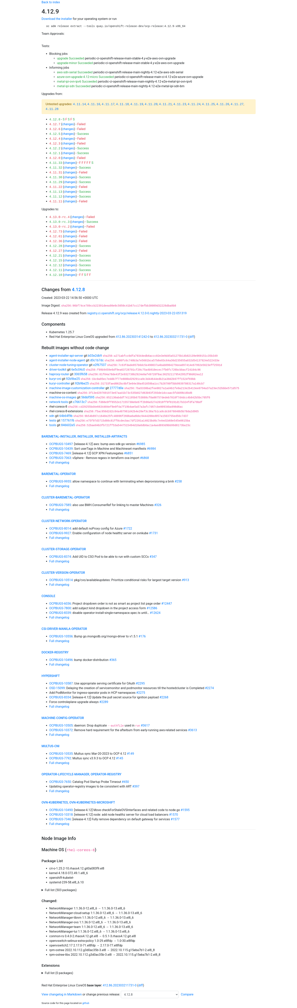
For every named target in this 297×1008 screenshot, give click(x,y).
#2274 (209, 688)
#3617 (145, 725)
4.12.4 (55, 139)
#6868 (144, 458)
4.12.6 (55, 129)
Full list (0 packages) (59, 973)
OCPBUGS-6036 (60, 603)
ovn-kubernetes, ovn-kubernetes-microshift (78, 802)
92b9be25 (73, 379)
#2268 (163, 697)
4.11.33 (55, 163)
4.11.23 (179, 104)
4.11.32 (55, 168)
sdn (51, 416)
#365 (112, 660)
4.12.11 (55, 270)
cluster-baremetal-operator (66, 497)
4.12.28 (55, 246)
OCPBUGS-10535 (61, 753)
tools (52, 425)
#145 (119, 758)
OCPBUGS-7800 (60, 608)
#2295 (140, 683)
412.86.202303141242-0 (133, 337)
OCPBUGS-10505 (61, 725)
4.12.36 (55, 241)
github (85, 1003)
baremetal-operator (59, 474)
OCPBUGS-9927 (60, 533)
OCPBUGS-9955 (60, 481)
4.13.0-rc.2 (59, 227)
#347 (153, 556)
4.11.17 (108, 104)
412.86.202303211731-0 (171, 337)
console (48, 596)
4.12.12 (55, 265)
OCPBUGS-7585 (60, 505)
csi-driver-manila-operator (64, 629)
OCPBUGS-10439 (61, 448)
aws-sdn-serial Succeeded (75, 72)
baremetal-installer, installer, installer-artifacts (84, 436)
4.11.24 (194, 104)
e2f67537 (99, 365)
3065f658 (81, 374)
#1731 (153, 533)
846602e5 (68, 425)
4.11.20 (151, 104)
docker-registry (55, 652)
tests (52, 420)
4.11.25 (208, 104)
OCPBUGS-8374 (60, 556)
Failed (81, 124)
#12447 (166, 603)
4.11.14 (79, 104)
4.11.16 (93, 104)
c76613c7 (80, 402)
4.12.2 (55, 148)
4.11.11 (55, 201)
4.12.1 (55, 153)
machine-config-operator (63, 718)
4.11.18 (122, 104)
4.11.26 (222, 104)
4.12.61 (55, 236)
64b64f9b (66, 416)
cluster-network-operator (64, 521)
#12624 (155, 613)
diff (191, 337)
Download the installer (57, 19)
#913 (185, 580)
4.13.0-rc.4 (59, 217)
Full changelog (59, 462)
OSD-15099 (57, 688)
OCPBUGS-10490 (61, 810)
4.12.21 (55, 256)
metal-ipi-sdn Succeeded (74, 86)
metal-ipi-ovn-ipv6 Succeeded (77, 81)
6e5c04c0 (78, 369)
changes (68, 124)
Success (83, 134)
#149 (130, 753)
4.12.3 (55, 143)
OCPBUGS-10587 (61, 683)
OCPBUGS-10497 (61, 444)
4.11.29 (55, 182)
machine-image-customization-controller (77, 388)
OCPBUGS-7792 (60, 758)
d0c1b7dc (97, 360)
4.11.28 (52, 109)
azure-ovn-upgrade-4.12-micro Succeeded (85, 77)
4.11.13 (55, 192)
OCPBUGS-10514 (61, 580)
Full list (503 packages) (61, 890)
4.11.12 (55, 197)
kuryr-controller (59, 383)
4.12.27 (55, 251)
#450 (125, 782)
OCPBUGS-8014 (60, 528)
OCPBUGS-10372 (61, 730)
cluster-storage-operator (64, 549)
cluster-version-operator (63, 573)
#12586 (152, 608)
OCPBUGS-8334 (60, 697)
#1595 (185, 810)
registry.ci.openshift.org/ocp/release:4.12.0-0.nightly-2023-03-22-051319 (137, 313)
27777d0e (116, 388)
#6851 (128, 453)
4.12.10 (55, 275)
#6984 (151, 448)
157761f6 (67, 420)
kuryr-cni (55, 379)
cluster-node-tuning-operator (68, 365)
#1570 (173, 814)
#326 (157, 505)
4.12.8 (55, 119)
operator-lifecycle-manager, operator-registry (81, 774)
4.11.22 (55, 187)
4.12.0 (55, 158)
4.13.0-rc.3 (59, 222)
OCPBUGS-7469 (60, 453)
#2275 (140, 693)
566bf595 (87, 397)
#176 (142, 636)
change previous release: (103, 994)
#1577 (175, 819)
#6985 (140, 444)
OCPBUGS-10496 (61, 660)
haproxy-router (59, 374)
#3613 (192, 730)
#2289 (103, 702)
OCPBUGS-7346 (60, 819)
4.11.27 (237, 104)
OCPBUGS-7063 (60, 458)
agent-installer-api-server (66, 355)
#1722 (127, 528)
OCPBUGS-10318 (61, 814)
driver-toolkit (57, 369)
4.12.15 (55, 260)
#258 (178, 481)
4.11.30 (55, 177)
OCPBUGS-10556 (61, 636)
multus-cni (51, 746)
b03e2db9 (95, 355)
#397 (135, 786)
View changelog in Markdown (62, 994)
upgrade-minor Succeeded (75, 63)
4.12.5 (55, 134)
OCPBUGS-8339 (60, 613)
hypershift (51, 676)
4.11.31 (55, 172)
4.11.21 (165, 104)
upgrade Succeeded (70, 58)
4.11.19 (136, 104)
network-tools (58, 402)
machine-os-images (62, 397)
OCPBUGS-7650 (60, 782)
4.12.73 (55, 231)
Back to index (51, 2)
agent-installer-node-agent (67, 360)
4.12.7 (55, 124)
